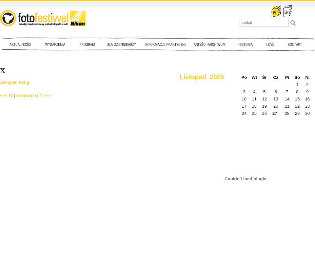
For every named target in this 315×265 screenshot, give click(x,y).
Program (87, 44)
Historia (246, 44)
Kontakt (296, 44)
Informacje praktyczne (168, 44)
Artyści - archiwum (210, 44)
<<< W (6, 95)
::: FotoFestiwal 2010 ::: (43, 18)
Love (270, 44)
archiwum (26, 95)
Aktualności (22, 44)
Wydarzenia (56, 44)
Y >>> (45, 95)
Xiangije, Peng (14, 82)
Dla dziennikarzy (121, 44)
